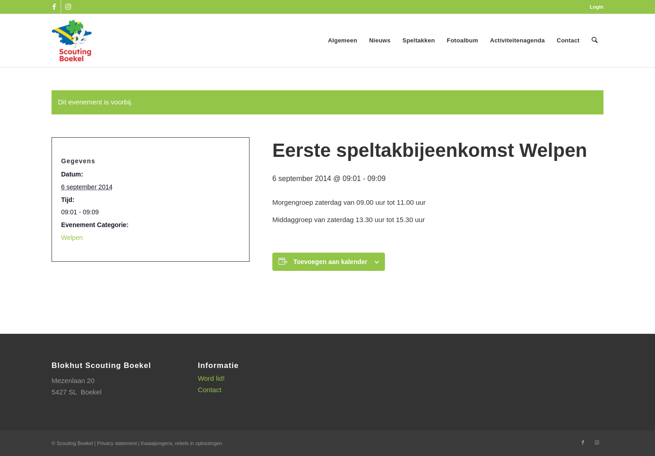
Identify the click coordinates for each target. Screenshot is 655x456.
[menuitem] (594, 7)
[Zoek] (594, 40)
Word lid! (211, 378)
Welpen (72, 237)
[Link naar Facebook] (54, 7)
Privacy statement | (119, 443)
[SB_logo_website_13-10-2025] (72, 40)
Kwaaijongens (156, 443)
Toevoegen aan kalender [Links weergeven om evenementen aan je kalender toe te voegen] (330, 261)
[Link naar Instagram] (68, 7)
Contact (210, 390)
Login (596, 7)
